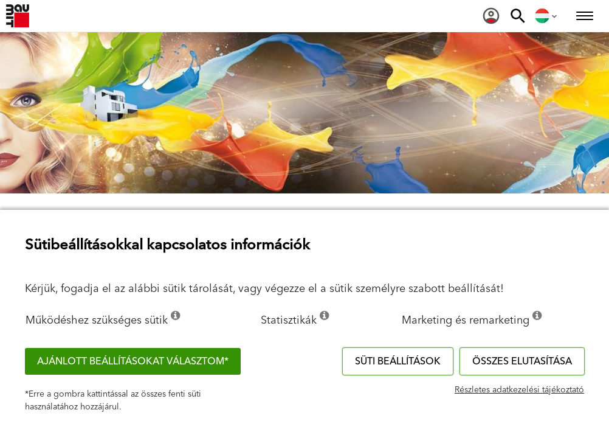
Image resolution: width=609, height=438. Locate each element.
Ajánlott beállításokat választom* (133, 361)
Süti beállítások (398, 361)
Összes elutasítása (522, 361)
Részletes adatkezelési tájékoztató (519, 390)
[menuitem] (491, 16)
